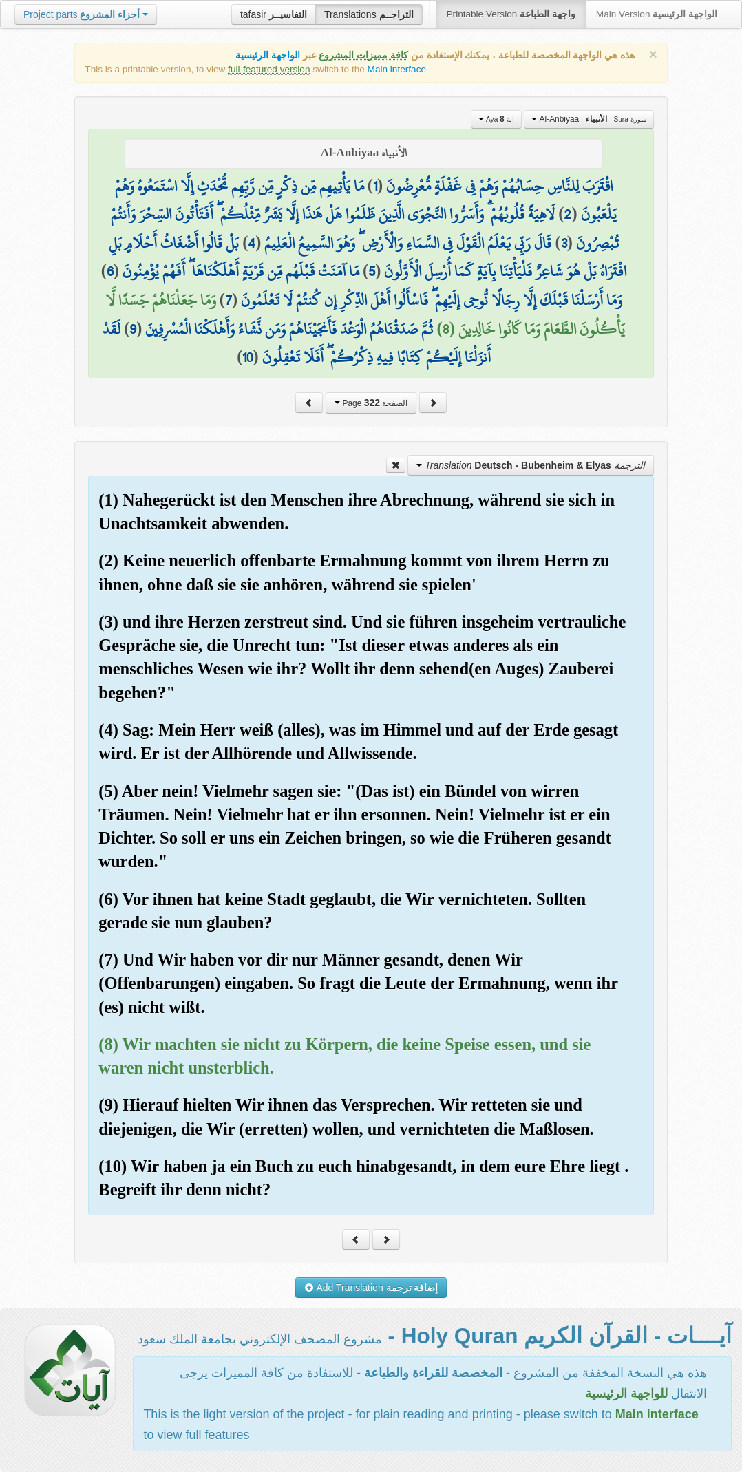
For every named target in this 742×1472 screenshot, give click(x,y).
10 (247, 357)
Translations (369, 14)
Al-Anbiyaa (588, 119)
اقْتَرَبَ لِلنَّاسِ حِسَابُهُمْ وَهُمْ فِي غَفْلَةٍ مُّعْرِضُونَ (499, 186)
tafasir (273, 14)
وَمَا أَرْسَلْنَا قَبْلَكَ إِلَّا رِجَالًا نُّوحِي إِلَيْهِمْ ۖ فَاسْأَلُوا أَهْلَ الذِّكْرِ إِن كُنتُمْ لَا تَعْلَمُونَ (431, 300)
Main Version (656, 14)
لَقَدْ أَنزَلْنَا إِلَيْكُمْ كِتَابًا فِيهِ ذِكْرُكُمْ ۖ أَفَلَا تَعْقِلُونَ (296, 343)
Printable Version (511, 14)
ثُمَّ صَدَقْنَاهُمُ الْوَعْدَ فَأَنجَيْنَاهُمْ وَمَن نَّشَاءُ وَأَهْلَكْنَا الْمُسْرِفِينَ (289, 329)
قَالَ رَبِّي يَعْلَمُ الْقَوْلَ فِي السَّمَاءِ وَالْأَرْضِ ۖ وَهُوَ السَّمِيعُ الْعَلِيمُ (407, 243)
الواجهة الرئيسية (267, 55)
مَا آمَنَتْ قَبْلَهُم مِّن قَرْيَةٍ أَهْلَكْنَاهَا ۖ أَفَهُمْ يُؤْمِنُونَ (241, 271)
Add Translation (371, 1287)
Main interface (397, 69)
